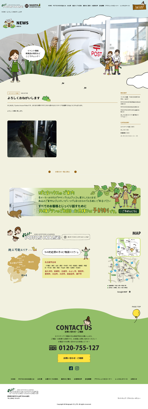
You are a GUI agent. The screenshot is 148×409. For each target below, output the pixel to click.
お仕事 (69, 5)
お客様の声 (95, 5)
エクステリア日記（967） (128, 127)
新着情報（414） (125, 133)
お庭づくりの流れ (77, 5)
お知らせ (134, 379)
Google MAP (122, 292)
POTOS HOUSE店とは (59, 5)
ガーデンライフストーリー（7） (130, 136)
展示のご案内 (87, 5)
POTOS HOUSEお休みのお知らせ (130, 107)
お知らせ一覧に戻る (62, 172)
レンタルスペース (125, 5)
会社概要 (101, 5)
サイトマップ (122, 398)
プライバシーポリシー (134, 398)
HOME (50, 5)
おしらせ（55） (125, 130)
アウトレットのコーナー (112, 5)
